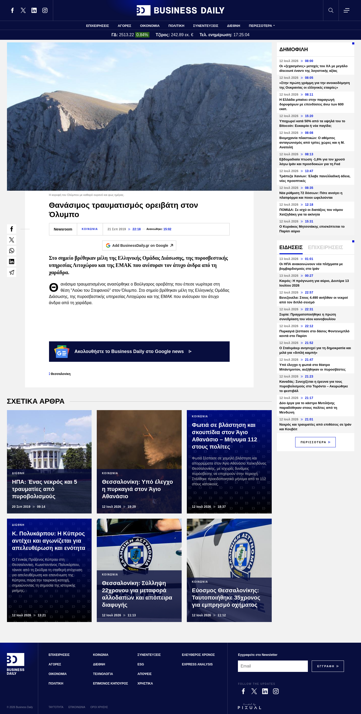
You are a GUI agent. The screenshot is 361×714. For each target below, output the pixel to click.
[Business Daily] (16, 674)
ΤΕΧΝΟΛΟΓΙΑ (103, 674)
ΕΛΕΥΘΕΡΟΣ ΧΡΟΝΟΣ (198, 655)
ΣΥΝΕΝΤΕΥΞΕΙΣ (205, 26)
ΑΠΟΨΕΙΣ (145, 674)
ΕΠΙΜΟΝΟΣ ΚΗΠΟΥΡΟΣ (110, 683)
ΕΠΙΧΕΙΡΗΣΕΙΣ (97, 26)
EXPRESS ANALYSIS (197, 664)
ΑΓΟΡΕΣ (124, 26)
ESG (141, 664)
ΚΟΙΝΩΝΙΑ (90, 229)
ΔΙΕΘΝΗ (233, 26)
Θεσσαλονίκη (61, 374)
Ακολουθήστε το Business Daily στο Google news (123, 351)
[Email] (273, 666)
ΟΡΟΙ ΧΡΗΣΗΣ (99, 707)
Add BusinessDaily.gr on (144, 245)
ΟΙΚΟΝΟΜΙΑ (150, 26)
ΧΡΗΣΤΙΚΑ (145, 683)
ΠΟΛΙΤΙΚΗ (176, 26)
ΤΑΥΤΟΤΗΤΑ (56, 707)
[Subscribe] (325, 666)
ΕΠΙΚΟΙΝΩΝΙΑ (76, 707)
